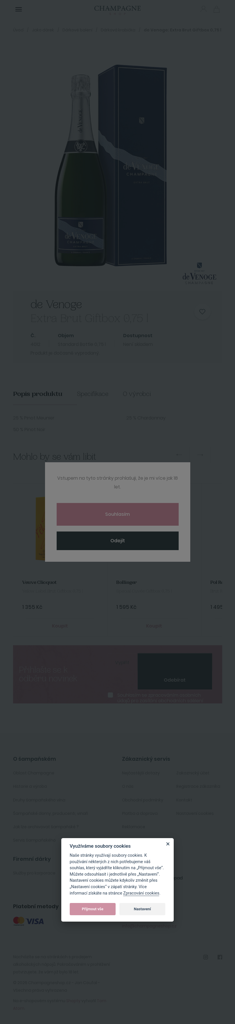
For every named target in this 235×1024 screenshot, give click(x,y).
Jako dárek (43, 30)
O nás (128, 786)
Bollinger (126, 582)
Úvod (18, 30)
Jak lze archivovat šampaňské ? (46, 827)
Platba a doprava (140, 813)
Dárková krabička (118, 30)
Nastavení (142, 909)
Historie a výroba (30, 786)
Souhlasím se (160, 697)
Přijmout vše (92, 909)
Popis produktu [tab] (37, 394)
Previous (179, 455)
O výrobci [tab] (137, 394)
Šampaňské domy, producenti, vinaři (50, 813)
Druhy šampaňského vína (39, 800)
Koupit (60, 626)
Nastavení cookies (195, 813)
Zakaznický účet (192, 773)
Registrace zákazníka (198, 786)
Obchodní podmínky (142, 800)
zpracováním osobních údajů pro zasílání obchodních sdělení (160, 698)
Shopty (73, 1001)
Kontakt (184, 800)
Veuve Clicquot (39, 582)
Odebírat (175, 680)
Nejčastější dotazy (141, 773)
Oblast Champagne (33, 773)
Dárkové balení (77, 30)
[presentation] (175, 662)
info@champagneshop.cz (149, 926)
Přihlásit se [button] (203, 9)
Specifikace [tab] (92, 394)
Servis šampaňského (34, 840)
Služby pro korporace (34, 873)
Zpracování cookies (141, 893)
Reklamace (133, 827)
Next (200, 455)
